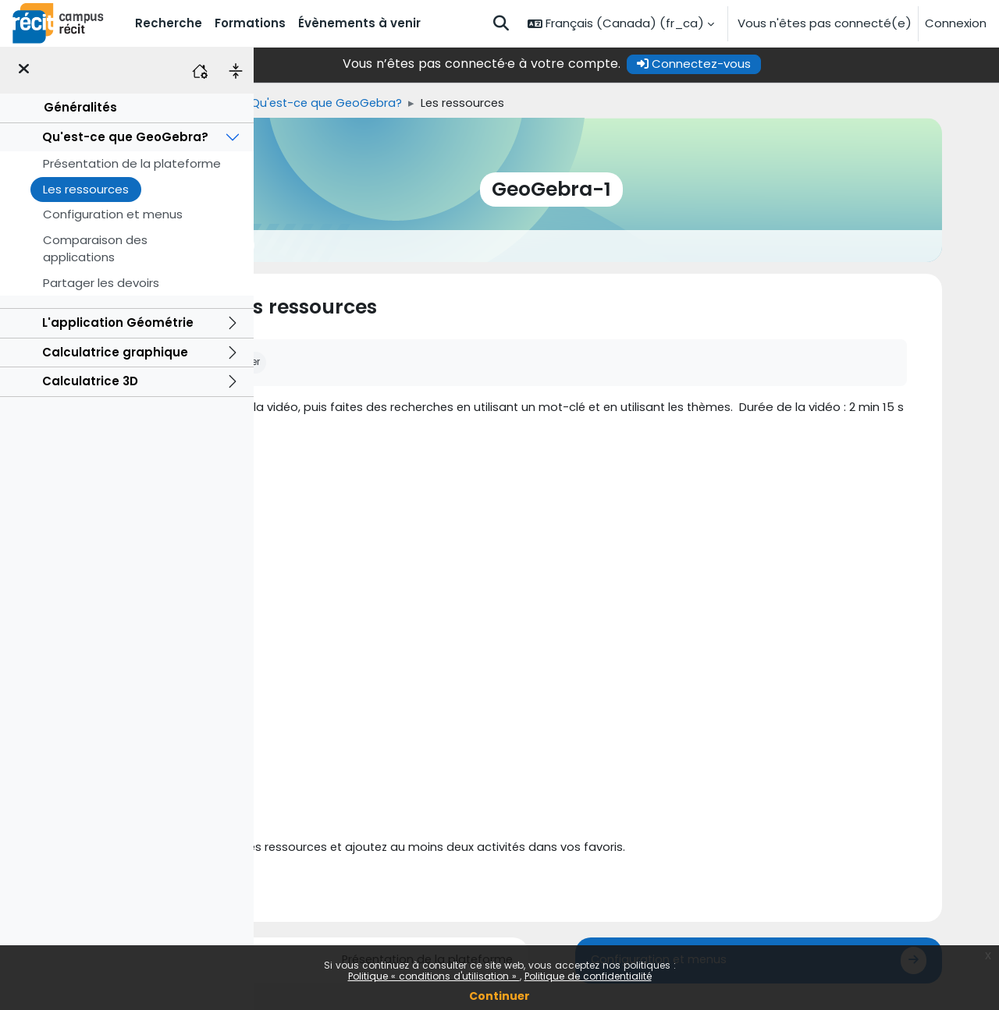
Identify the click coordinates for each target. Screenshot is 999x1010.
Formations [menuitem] (250, 23)
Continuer (499, 996)
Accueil (280, 102)
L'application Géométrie (118, 322)
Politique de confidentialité (588, 976)
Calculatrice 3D (90, 381)
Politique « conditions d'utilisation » (434, 976)
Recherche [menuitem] (168, 23)
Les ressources (86, 189)
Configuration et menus (113, 214)
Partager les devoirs (101, 283)
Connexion (956, 23)
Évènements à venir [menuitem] (359, 23)
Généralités (80, 107)
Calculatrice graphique (115, 352)
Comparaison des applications (95, 249)
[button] (501, 23)
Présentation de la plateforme (132, 163)
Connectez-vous (769, 63)
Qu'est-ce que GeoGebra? (125, 137)
